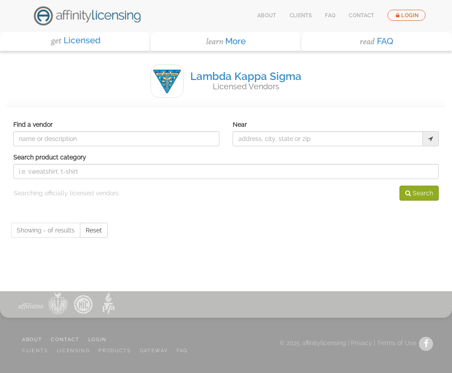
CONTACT (65, 340)
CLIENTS (35, 351)
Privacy (361, 342)
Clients (301, 15)
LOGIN (97, 340)
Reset (94, 230)
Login (406, 15)
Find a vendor (33, 124)
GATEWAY (154, 351)
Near (240, 124)
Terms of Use (396, 342)
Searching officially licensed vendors (66, 193)
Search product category (49, 157)
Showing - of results (46, 230)
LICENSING (73, 351)
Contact (361, 15)
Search (419, 193)
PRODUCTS (114, 351)
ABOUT (32, 340)
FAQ (330, 15)
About (266, 15)
